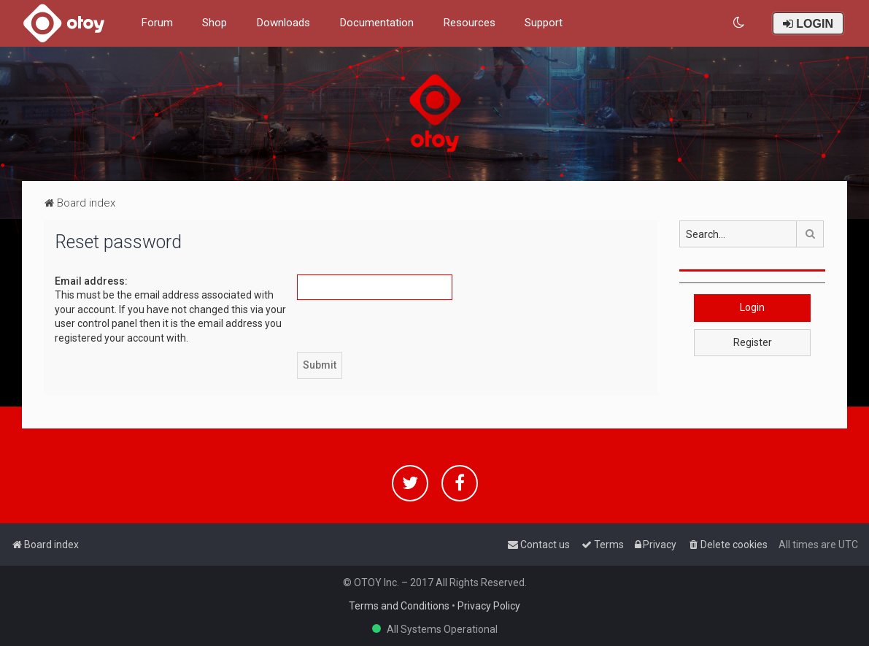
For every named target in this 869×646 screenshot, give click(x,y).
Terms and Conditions (399, 606)
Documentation (376, 22)
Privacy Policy (488, 606)
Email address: (91, 281)
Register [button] (752, 342)
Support (544, 22)
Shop (214, 22)
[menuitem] (739, 23)
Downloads (283, 22)
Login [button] (752, 307)
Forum (157, 22)
